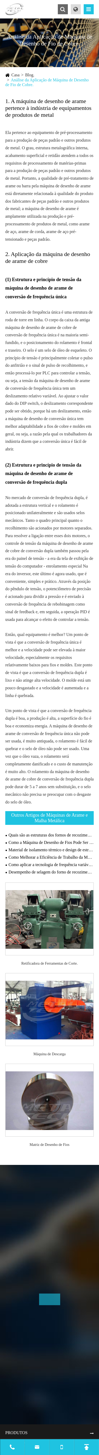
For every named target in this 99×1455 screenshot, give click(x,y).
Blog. (29, 75)
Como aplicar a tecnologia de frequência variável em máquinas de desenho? (51, 864)
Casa (15, 75)
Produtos (16, 1432)
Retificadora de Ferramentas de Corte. (49, 963)
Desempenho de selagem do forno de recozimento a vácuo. (51, 872)
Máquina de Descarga (50, 1054)
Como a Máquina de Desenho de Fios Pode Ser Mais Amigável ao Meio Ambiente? (51, 842)
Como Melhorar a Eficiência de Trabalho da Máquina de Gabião (51, 857)
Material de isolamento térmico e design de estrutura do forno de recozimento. (51, 850)
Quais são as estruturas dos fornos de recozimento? (51, 835)
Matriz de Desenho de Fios (49, 1145)
